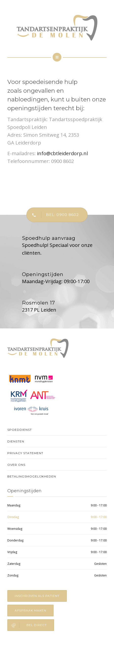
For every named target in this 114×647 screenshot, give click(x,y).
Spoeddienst (19, 429)
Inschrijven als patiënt (37, 596)
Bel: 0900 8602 (53, 215)
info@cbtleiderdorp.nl (62, 153)
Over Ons (16, 465)
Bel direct (27, 625)
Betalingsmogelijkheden (31, 476)
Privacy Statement (25, 453)
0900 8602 (62, 161)
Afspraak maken (30, 610)
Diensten (15, 441)
